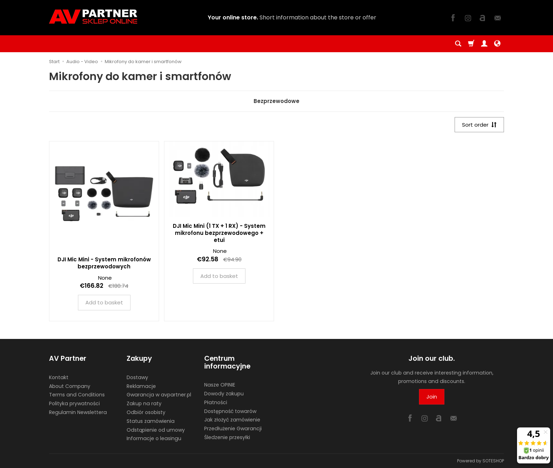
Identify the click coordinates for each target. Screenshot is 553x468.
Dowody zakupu (224, 393)
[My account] (484, 43)
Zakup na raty (144, 403)
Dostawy (137, 377)
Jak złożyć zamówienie (232, 419)
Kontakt (58, 377)
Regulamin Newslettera (78, 412)
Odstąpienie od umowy (156, 429)
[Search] (458, 43)
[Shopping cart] (471, 43)
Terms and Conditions (77, 394)
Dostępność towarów (230, 411)
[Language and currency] (497, 43)
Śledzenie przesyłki (227, 437)
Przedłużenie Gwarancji (233, 428)
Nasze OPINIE (219, 384)
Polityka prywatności (74, 403)
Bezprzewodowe (276, 101)
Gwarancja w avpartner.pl (159, 394)
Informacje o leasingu (154, 438)
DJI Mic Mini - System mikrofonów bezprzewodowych (104, 263)
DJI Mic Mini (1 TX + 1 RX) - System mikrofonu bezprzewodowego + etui (219, 233)
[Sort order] (479, 124)
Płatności (215, 402)
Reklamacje (141, 386)
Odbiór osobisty (146, 412)
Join (431, 396)
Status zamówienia (151, 421)
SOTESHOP (493, 461)
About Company (69, 386)
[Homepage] (93, 17)
